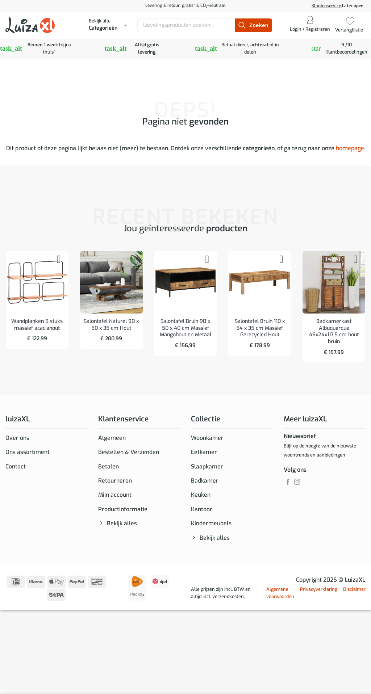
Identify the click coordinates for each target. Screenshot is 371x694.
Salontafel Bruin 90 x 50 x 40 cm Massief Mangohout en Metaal (185, 328)
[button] (107, 25)
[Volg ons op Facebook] (288, 482)
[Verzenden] (253, 25)
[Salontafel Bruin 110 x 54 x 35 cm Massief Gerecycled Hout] (259, 282)
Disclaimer (354, 591)
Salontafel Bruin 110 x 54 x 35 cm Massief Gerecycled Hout (260, 328)
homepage (350, 148)
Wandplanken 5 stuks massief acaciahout (37, 325)
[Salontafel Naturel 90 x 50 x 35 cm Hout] (111, 282)
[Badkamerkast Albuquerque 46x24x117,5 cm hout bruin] (334, 282)
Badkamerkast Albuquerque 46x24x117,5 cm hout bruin (334, 331)
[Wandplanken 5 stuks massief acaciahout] (37, 282)
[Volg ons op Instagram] (297, 482)
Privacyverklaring (318, 591)
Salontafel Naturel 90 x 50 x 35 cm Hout (111, 325)
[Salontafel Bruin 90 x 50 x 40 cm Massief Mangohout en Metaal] (185, 282)
